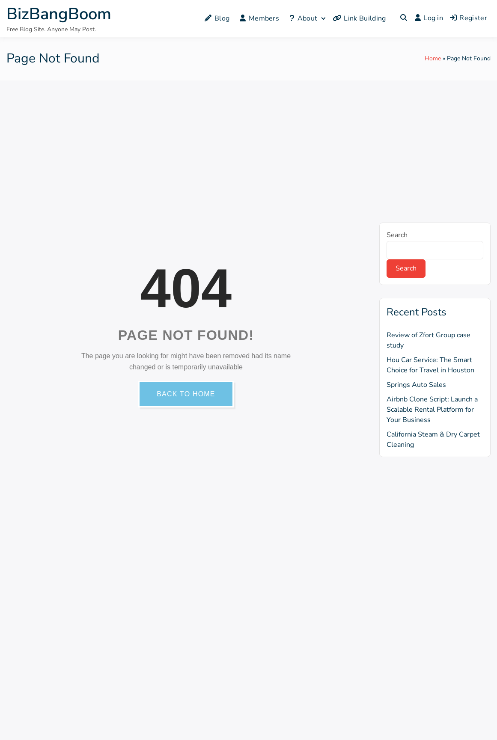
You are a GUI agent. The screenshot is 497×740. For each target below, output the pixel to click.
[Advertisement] (248, 145)
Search (397, 235)
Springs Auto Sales (416, 384)
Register (468, 18)
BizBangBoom (58, 14)
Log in (429, 18)
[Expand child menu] (323, 18)
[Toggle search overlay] (403, 18)
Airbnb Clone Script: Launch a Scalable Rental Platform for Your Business (432, 410)
